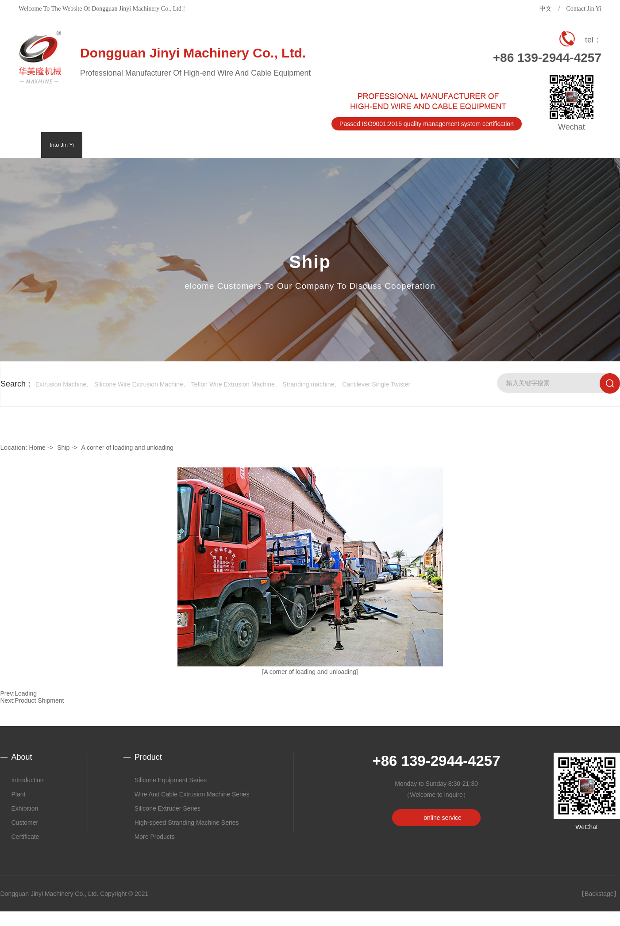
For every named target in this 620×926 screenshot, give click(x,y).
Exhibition (25, 808)
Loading (26, 693)
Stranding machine (309, 384)
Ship (63, 447)
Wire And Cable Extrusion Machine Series (192, 794)
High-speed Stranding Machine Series (187, 822)
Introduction (28, 780)
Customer (25, 822)
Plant (19, 794)
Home (37, 447)
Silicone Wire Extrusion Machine (138, 384)
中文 (545, 8)
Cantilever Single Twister (376, 384)
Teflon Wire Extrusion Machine (233, 384)
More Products (155, 836)
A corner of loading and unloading (127, 447)
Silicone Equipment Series (171, 780)
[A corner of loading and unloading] (310, 671)
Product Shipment (39, 700)
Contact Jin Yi (583, 8)
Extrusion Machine (60, 384)
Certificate (25, 836)
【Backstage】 (599, 893)
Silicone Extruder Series (167, 808)
